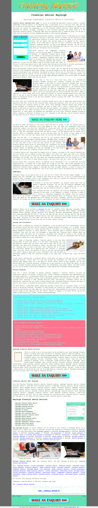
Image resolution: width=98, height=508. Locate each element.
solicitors (38, 436)
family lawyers (57, 436)
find (17, 384)
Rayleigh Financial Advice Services (30, 400)
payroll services (77, 438)
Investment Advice (78, 465)
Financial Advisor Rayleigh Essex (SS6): (26, 23)
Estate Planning (18, 467)
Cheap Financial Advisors (60, 469)
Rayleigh (41, 209)
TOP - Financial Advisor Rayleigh (24, 484)
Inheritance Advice (66, 470)
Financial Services (19, 470)
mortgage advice (64, 431)
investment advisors (43, 431)
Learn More (72, 507)
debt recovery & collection (42, 434)
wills (21, 434)
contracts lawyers (34, 433)
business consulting (26, 438)
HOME (63, 11)
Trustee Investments (37, 465)
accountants (65, 434)
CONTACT (76, 11)
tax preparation (56, 433)
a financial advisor (69, 429)
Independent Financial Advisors (68, 472)
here (69, 396)
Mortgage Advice (32, 469)
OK (77, 507)
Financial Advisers (31, 467)
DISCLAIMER (82, 11)
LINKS (66, 11)
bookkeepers (23, 439)
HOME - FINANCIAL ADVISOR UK (49, 491)
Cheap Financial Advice (48, 467)
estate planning (77, 433)
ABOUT (71, 11)
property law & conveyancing (52, 438)
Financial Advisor (23, 465)
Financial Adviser (65, 465)
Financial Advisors (63, 467)
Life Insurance (45, 469)
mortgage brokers (77, 436)
